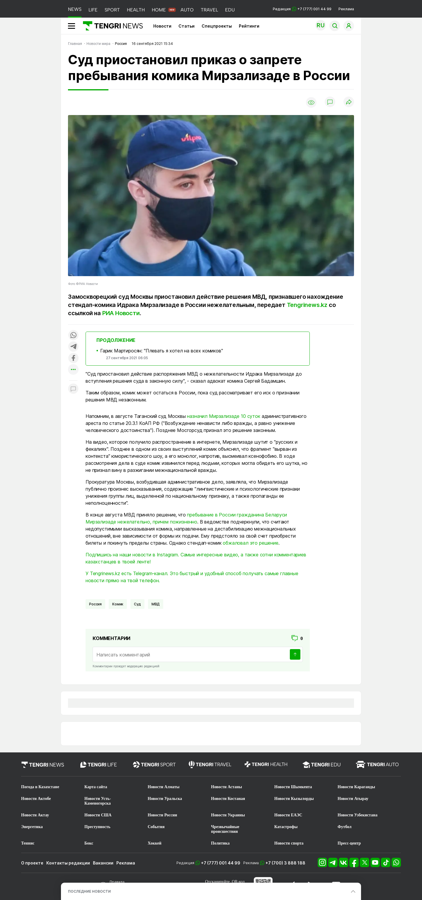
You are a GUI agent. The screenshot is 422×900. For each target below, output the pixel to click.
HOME (159, 10)
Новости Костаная (228, 798)
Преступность (97, 827)
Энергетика (32, 827)
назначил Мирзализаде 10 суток (223, 416)
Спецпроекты (217, 25)
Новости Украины (228, 815)
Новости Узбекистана (357, 815)
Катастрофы (285, 827)
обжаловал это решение (250, 543)
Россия (95, 604)
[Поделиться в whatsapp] (73, 335)
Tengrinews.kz (307, 304)
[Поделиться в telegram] (73, 347)
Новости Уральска (165, 798)
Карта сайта (95, 787)
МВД (156, 604)
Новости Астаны (226, 787)
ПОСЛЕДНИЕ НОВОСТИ (89, 891)
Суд (137, 604)
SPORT (112, 10)
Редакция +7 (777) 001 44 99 (302, 9)
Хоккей (154, 843)
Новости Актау (35, 815)
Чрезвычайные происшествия (225, 829)
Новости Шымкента (293, 787)
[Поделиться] (348, 102)
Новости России (162, 815)
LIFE (93, 10)
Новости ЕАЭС (288, 815)
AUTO (187, 10)
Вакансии (103, 862)
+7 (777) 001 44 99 (220, 862)
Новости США (97, 815)
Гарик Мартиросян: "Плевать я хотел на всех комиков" (161, 351)
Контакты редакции (68, 862)
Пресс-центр (349, 843)
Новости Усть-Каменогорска (97, 801)
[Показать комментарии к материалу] (73, 389)
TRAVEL (209, 10)
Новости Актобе (36, 798)
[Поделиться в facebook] (73, 358)
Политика (220, 843)
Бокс (88, 843)
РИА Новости (121, 313)
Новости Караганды (356, 787)
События (156, 827)
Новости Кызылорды (294, 798)
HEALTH (136, 10)
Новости (162, 25)
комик (117, 604)
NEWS (74, 9)
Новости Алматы (164, 787)
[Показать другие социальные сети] (73, 370)
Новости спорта (289, 843)
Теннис (27, 843)
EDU (230, 10)
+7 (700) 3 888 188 (285, 862)
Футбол (344, 827)
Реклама (346, 9)
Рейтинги (249, 25)
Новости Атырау (353, 798)
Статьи (186, 25)
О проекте (32, 862)
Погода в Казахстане (40, 787)
